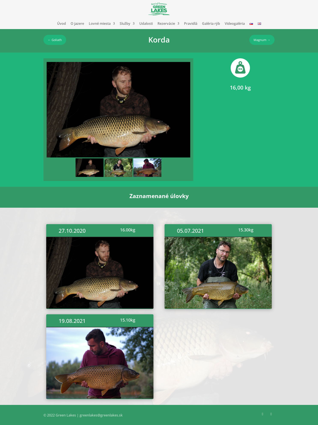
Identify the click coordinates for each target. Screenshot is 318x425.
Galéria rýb (211, 23)
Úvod (61, 23)
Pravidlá (190, 23)
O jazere (77, 23)
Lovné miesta (100, 23)
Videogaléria (235, 23)
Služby (125, 23)
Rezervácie (166, 23)
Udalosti (146, 23)
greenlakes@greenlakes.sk (101, 415)
